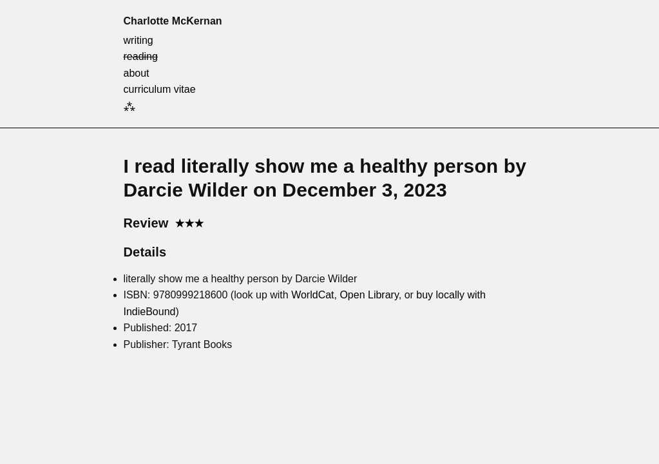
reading (141, 56)
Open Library (368, 294)
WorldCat (312, 294)
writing (138, 40)
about (136, 73)
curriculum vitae (160, 89)
